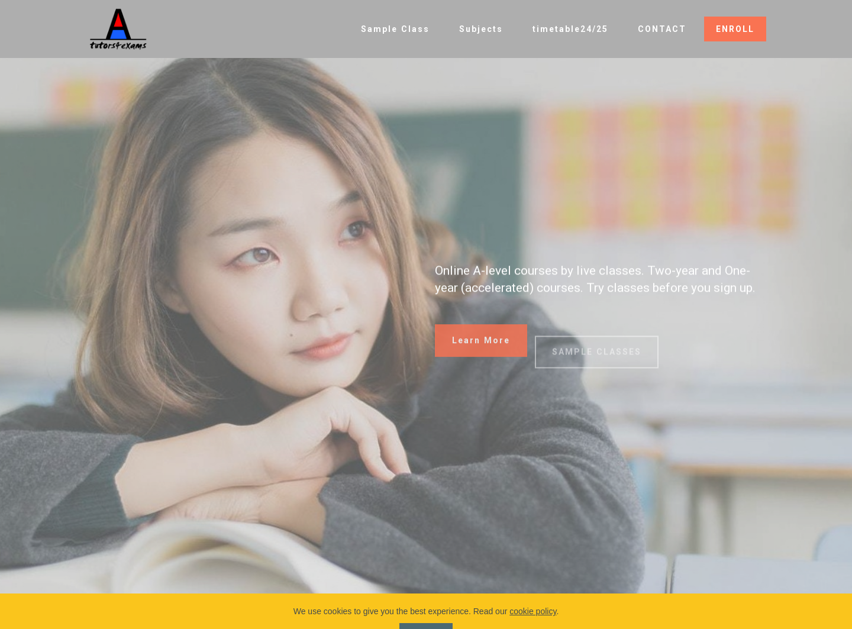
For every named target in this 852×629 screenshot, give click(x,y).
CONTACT (662, 29)
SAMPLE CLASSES (596, 361)
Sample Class (395, 29)
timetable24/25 (570, 29)
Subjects (481, 29)
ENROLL (735, 29)
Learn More (481, 345)
